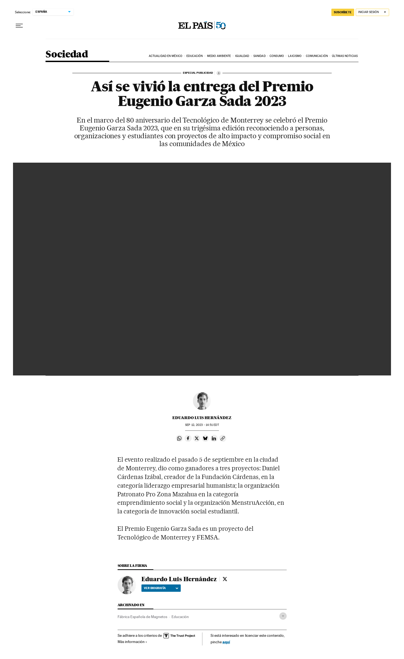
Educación (194, 56)
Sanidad (259, 56)
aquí (226, 641)
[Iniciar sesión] (372, 12)
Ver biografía (161, 588)
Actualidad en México (165, 56)
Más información (132, 641)
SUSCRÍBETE (343, 12)
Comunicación (317, 56)
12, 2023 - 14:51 (202, 425)
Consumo (277, 56)
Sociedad (67, 54)
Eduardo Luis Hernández (201, 417)
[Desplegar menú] (19, 25)
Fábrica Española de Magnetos (142, 617)
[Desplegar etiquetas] (283, 616)
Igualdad (242, 56)
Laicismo (295, 56)
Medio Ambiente (219, 56)
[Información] (218, 73)
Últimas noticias (345, 56)
